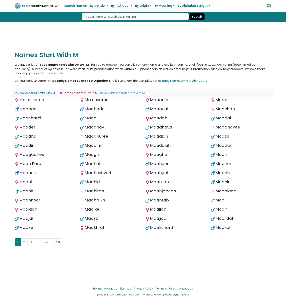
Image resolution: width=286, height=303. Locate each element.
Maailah (158, 209)
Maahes (27, 172)
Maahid (92, 182)
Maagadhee (31, 154)
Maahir (26, 191)
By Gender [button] (98, 6)
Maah (221, 154)
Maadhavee (227, 127)
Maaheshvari (98, 172)
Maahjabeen (163, 191)
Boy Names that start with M (34, 93)
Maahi (25, 182)
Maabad (28, 109)
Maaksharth (162, 227)
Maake (26, 227)
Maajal (26, 218)
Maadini (93, 145)
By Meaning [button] (163, 6)
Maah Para (30, 163)
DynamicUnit (181, 294)
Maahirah (94, 191)
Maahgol (159, 172)
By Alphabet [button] (120, 6)
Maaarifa (159, 100)
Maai (220, 200)
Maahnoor (29, 200)
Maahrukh (95, 200)
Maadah (158, 118)
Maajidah (224, 218)
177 (45, 242)
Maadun (223, 145)
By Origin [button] (142, 6)
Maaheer (159, 163)
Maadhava (161, 127)
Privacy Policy (143, 289)
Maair (221, 209)
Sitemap (126, 289)
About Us (110, 289)
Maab (221, 100)
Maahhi (223, 172)
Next (56, 242)
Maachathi (30, 118)
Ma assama (97, 100)
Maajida (158, 218)
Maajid (91, 218)
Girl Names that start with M (77, 93)
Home (97, 289)
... (37, 242)
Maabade (95, 109)
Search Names (75, 6)
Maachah (225, 109)
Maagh (92, 154)
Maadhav (94, 127)
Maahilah (159, 182)
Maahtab (159, 200)
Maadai (223, 118)
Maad (91, 118)
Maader (27, 127)
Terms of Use (164, 289)
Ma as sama (31, 100)
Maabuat (159, 109)
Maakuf (223, 227)
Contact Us (185, 289)
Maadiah (159, 136)
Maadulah (160, 145)
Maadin (26, 145)
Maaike (92, 209)
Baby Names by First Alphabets (184, 81)
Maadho (27, 136)
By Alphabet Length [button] (193, 6)
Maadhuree (96, 136)
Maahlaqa (225, 191)
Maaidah (28, 209)
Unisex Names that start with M (122, 93)
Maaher (223, 163)
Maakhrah (95, 227)
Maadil (222, 136)
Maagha (158, 154)
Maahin (223, 182)
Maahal (92, 163)
